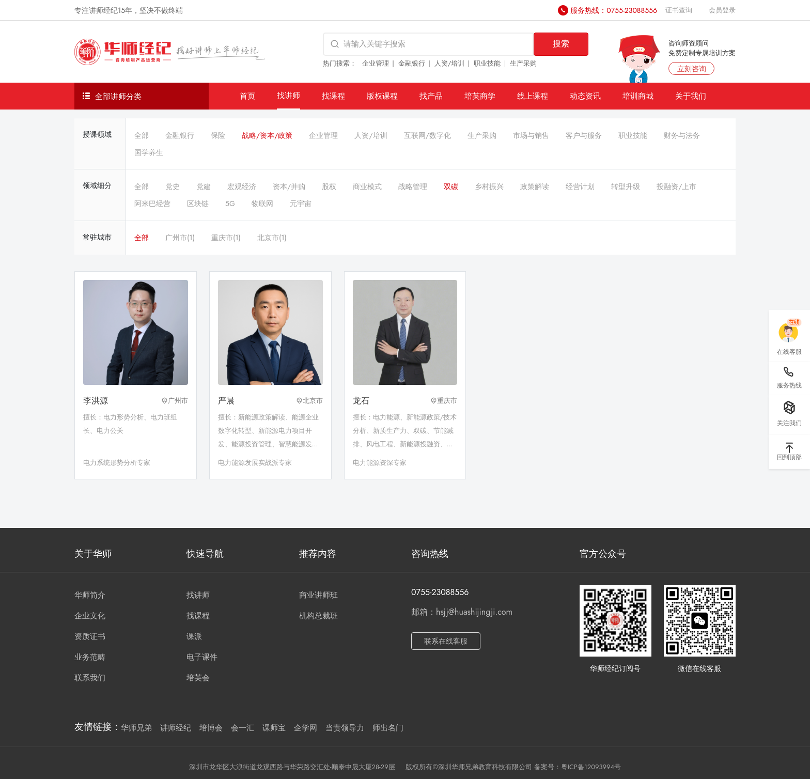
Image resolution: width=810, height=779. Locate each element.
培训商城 (637, 95)
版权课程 (382, 95)
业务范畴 (89, 657)
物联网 (262, 203)
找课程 (333, 95)
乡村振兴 (489, 186)
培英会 (198, 677)
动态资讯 (585, 95)
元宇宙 (300, 203)
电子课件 (201, 657)
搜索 (561, 44)
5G (230, 203)
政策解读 (534, 186)
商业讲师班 (318, 595)
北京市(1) (272, 237)
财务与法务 (682, 135)
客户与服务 (584, 135)
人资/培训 (449, 63)
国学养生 (148, 152)
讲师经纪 (175, 728)
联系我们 (89, 677)
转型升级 (625, 186)
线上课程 (532, 95)
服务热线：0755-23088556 (613, 10)
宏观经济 (241, 186)
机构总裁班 (318, 615)
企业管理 (375, 63)
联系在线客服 (446, 641)
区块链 (198, 203)
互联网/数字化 (427, 135)
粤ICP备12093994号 (591, 767)
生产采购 (523, 63)
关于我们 (690, 95)
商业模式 (367, 186)
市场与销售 (531, 135)
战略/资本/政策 (267, 135)
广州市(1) (180, 237)
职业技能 (487, 63)
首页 (247, 95)
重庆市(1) (226, 237)
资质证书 (89, 636)
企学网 (305, 728)
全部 (141, 135)
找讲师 (288, 95)
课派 (194, 636)
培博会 (211, 728)
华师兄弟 (136, 728)
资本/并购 (289, 186)
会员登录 (722, 10)
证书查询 (678, 10)
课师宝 (274, 728)
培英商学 (479, 95)
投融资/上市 (676, 186)
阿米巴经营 (152, 203)
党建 (203, 186)
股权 (329, 186)
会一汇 (242, 728)
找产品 (431, 95)
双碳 (451, 186)
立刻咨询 (691, 69)
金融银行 (411, 63)
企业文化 (89, 615)
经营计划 (580, 186)
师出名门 (387, 728)
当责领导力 (344, 728)
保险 (218, 135)
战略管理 (412, 186)
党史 (172, 186)
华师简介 (89, 595)
